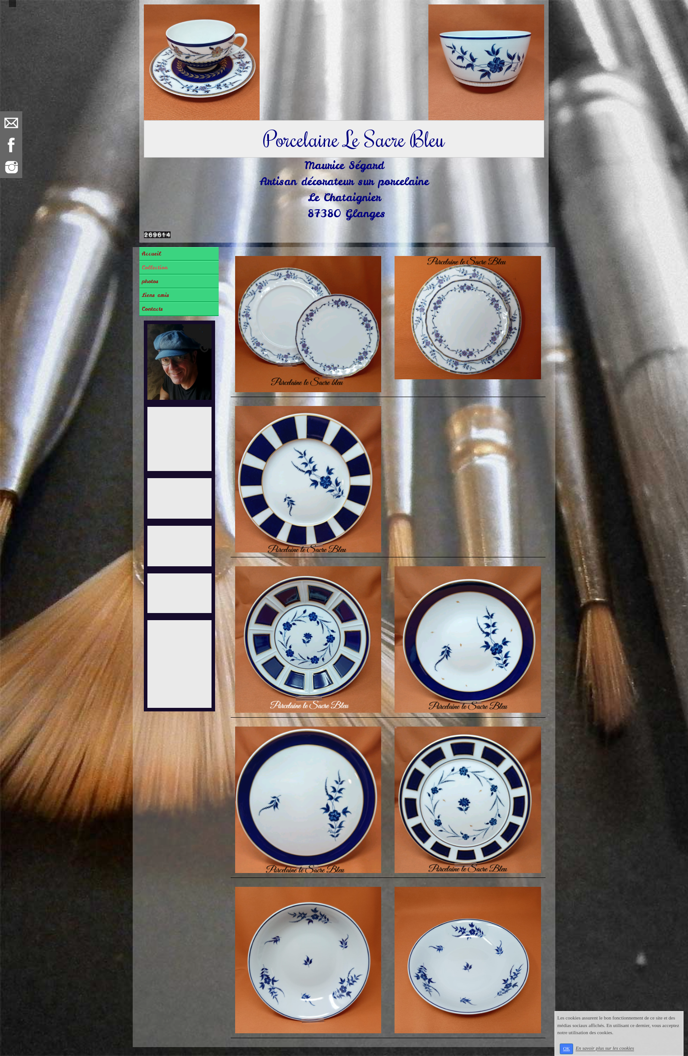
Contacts (152, 309)
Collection (154, 267)
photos (150, 281)
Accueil (151, 253)
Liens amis (155, 295)
